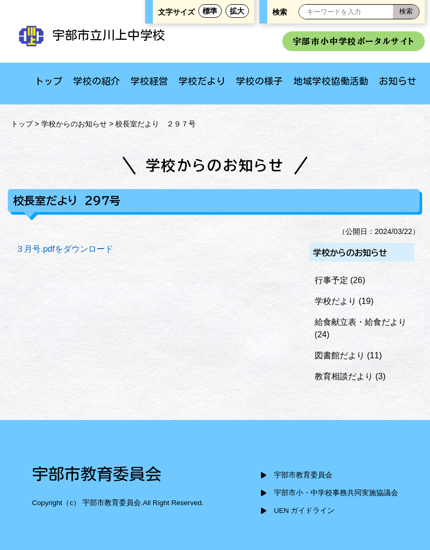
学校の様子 (259, 81)
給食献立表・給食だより (361, 322)
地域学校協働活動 (330, 81)
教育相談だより (344, 376)
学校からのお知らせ (74, 124)
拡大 (237, 11)
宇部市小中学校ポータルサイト (353, 41)
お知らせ (397, 81)
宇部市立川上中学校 (90, 35)
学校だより (201, 81)
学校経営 (149, 81)
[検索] (406, 12)
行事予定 (331, 280)
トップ (48, 81)
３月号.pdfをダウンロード (64, 248)
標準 (209, 11)
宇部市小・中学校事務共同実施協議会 (336, 493)
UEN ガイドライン (304, 510)
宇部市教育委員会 (303, 475)
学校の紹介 (96, 81)
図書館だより (340, 355)
